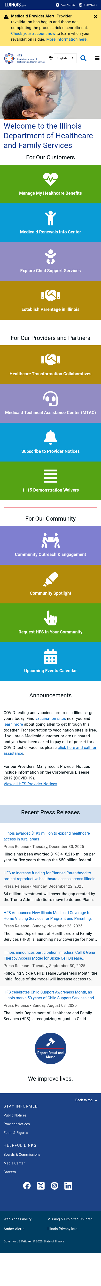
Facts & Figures (16, 1133)
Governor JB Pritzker (18, 1241)
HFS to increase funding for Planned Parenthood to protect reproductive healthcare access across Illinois (49, 876)
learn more (13, 724)
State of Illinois (53, 1241)
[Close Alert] (95, 17)
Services (88, 5)
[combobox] (65, 58)
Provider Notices (17, 1124)
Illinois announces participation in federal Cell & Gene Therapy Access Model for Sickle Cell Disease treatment (49, 955)
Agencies (65, 5)
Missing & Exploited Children (70, 1219)
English (62, 58)
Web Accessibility (17, 1219)
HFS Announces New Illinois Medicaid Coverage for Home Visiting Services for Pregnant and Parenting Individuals (48, 916)
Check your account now (33, 33)
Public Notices (15, 1115)
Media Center (14, 1163)
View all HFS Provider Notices (30, 784)
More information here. (67, 39)
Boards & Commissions (22, 1154)
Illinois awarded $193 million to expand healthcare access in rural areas (47, 836)
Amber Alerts (14, 1229)
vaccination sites (50, 718)
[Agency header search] (83, 58)
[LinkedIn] (68, 1187)
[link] (27, 1187)
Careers (10, 1172)
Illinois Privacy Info (62, 1229)
